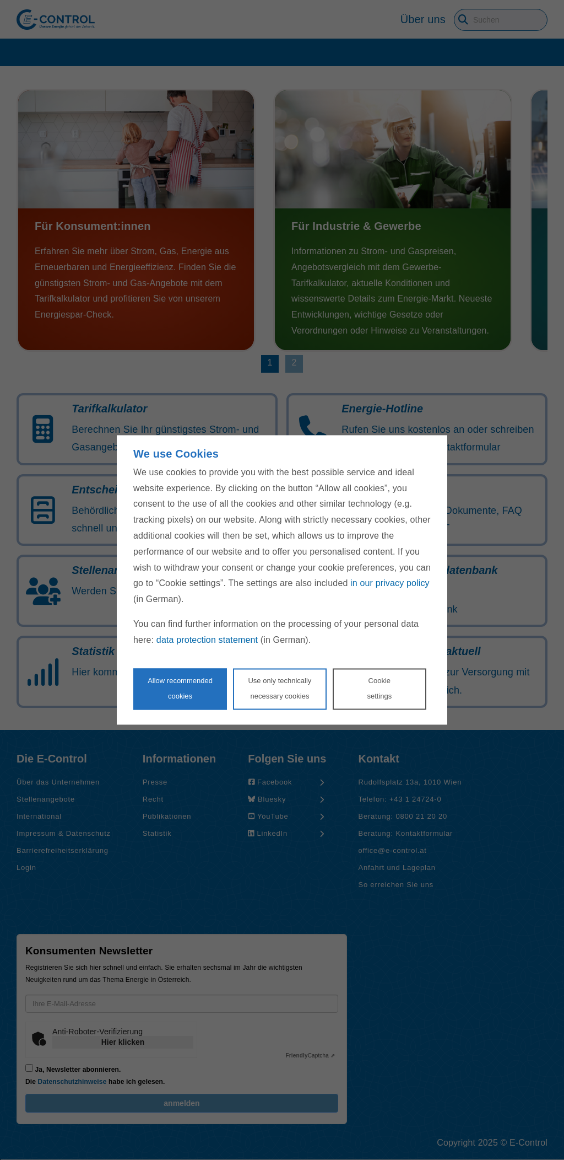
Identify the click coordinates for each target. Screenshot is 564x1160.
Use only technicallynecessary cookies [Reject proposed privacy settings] (279, 688)
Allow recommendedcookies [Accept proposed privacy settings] (180, 688)
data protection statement (207, 640)
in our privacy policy (390, 583)
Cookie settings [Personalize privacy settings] (379, 688)
